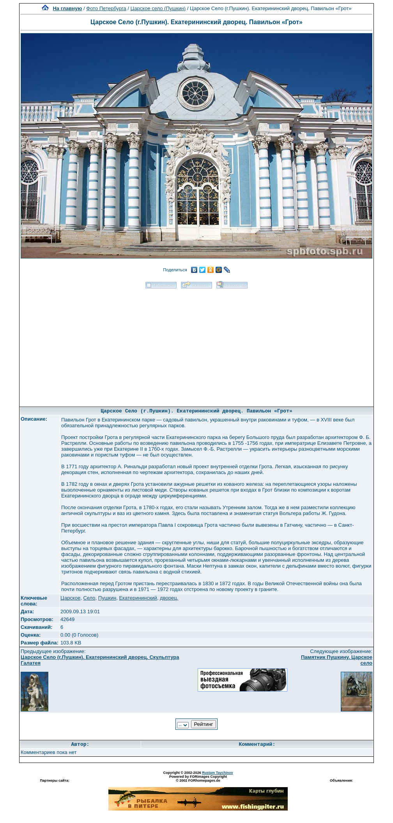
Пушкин (107, 598)
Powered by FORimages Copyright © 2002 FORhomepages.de (198, 778)
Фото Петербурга (106, 8)
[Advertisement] (197, 345)
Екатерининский (138, 598)
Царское (70, 598)
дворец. (169, 598)
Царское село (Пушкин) (158, 8)
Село (89, 598)
